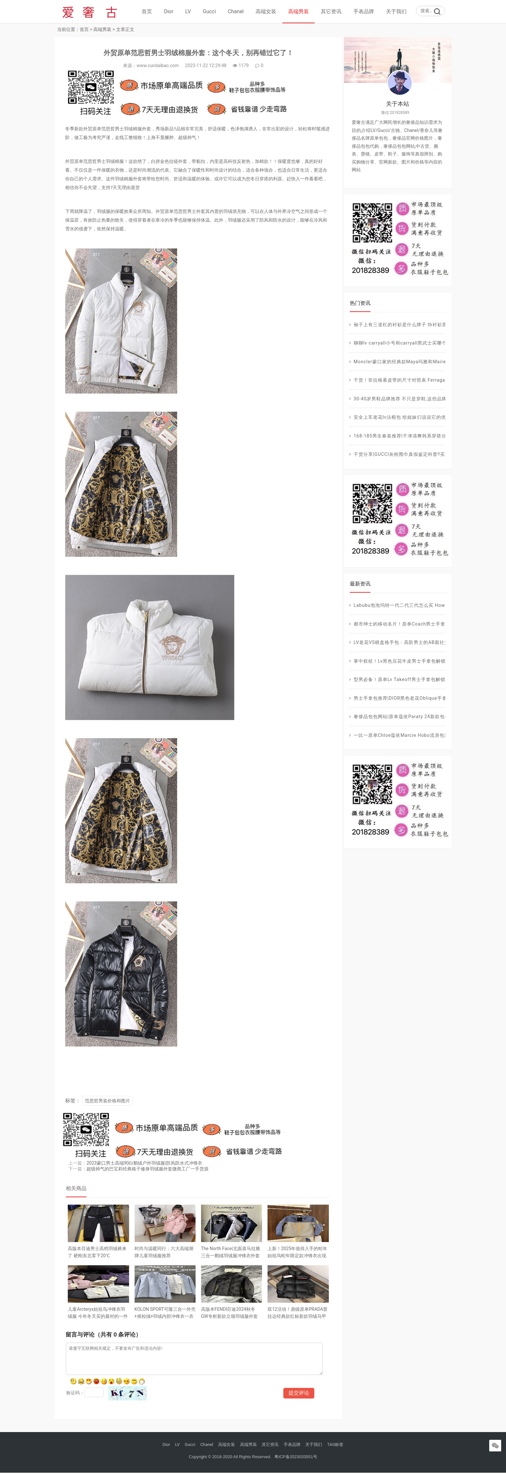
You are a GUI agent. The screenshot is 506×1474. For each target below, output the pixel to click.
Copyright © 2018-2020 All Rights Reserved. (230, 1458)
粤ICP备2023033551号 (295, 1458)
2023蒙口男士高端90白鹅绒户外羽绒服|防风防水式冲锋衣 (145, 1163)
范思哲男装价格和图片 (108, 1101)
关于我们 (396, 11)
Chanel (236, 11)
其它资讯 (331, 11)
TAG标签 (335, 1445)
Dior (168, 11)
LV (188, 11)
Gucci (209, 11)
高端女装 (266, 11)
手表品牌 (363, 11)
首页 (147, 11)
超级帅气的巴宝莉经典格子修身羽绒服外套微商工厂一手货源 (148, 1169)
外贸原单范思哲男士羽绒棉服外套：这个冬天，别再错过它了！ (195, 54)
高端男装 (298, 11)
